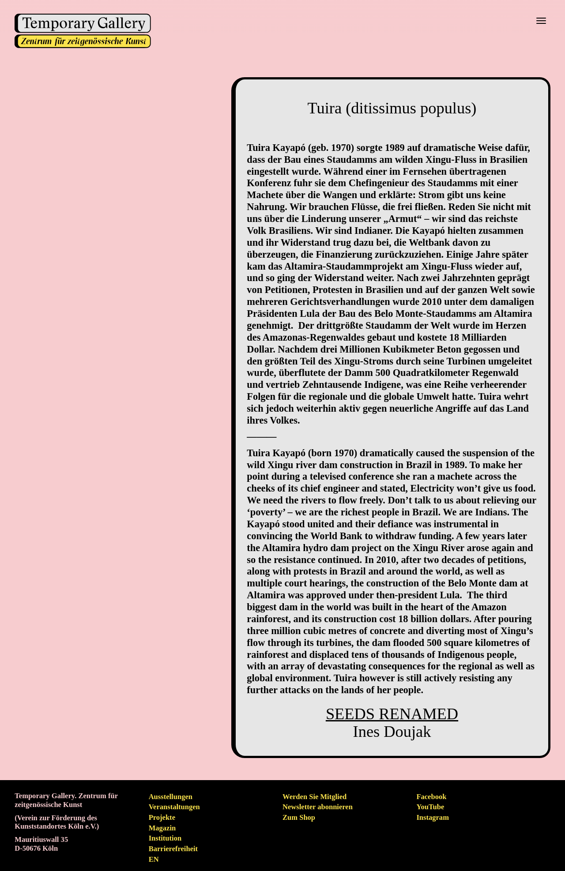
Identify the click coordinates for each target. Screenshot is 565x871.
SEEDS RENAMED (392, 714)
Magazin (162, 828)
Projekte (162, 817)
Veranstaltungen (174, 807)
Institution (165, 838)
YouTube (430, 807)
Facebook (431, 796)
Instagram (432, 817)
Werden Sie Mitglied (314, 796)
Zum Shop (298, 817)
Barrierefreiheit (173, 849)
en (154, 859)
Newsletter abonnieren (317, 807)
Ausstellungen (170, 796)
